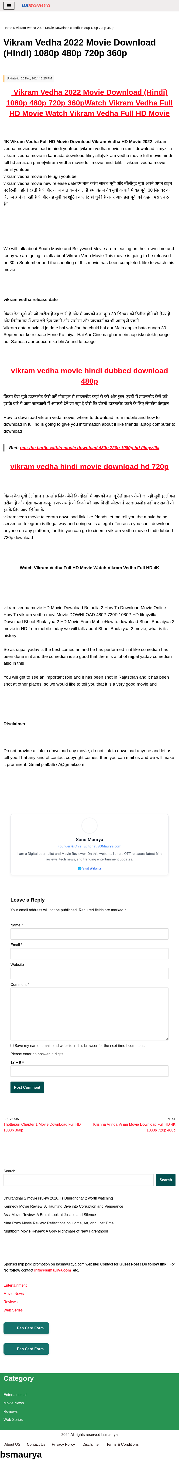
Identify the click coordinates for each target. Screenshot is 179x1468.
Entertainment (15, 1286)
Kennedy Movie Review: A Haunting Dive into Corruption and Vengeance (63, 1207)
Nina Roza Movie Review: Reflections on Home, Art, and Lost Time (58, 1224)
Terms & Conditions (123, 1463)
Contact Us (36, 1463)
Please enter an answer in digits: (37, 1055)
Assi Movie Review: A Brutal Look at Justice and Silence (49, 1216)
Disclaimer (91, 1463)
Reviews (10, 1303)
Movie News (13, 1295)
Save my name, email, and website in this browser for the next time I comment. (79, 1047)
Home (7, 28)
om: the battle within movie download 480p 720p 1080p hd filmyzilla (89, 447)
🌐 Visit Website (89, 868)
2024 (65, 1453)
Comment (19, 985)
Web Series (13, 1311)
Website (17, 965)
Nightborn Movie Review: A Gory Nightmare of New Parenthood (55, 1232)
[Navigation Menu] (8, 6)
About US (12, 1463)
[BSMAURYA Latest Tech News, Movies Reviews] (35, 5)
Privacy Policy (64, 1463)
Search (9, 1172)
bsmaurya (109, 1453)
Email (16, 946)
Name (16, 926)
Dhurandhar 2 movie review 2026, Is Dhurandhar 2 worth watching (58, 1199)
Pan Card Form (26, 1329)
